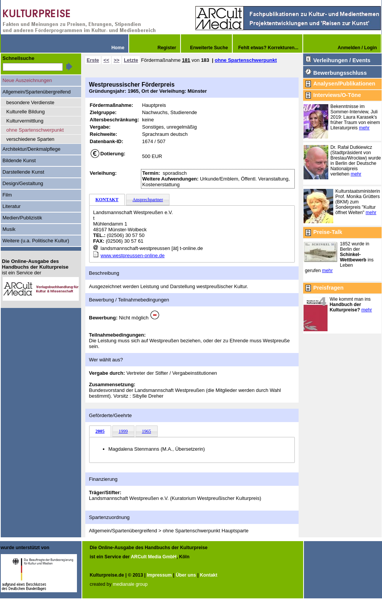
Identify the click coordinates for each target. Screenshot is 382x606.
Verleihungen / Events (342, 60)
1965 (146, 431)
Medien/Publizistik (22, 218)
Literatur (12, 206)
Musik (9, 229)
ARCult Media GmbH (153, 556)
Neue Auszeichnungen (27, 80)
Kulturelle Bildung (25, 111)
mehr (364, 128)
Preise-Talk (327, 232)
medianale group (130, 584)
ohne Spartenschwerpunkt (246, 60)
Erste (93, 60)
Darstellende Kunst (24, 172)
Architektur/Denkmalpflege (32, 149)
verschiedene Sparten (30, 139)
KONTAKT (107, 199)
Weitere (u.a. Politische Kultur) (36, 240)
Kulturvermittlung (24, 121)
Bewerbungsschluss (340, 73)
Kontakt (208, 575)
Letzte (131, 60)
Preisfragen (328, 288)
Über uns (186, 575)
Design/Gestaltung (23, 183)
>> (116, 60)
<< (106, 60)
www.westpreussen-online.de (133, 255)
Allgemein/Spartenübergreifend (37, 92)
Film (7, 195)
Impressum (159, 575)
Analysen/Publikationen (344, 84)
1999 (123, 431)
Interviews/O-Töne (337, 95)
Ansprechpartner (148, 199)
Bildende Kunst (19, 160)
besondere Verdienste (30, 102)
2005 (100, 431)
